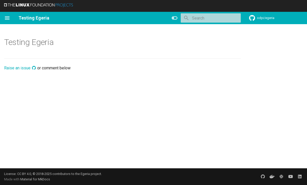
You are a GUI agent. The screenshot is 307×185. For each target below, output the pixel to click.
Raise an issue (20, 68)
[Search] (211, 18)
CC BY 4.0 (24, 174)
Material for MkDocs (35, 179)
